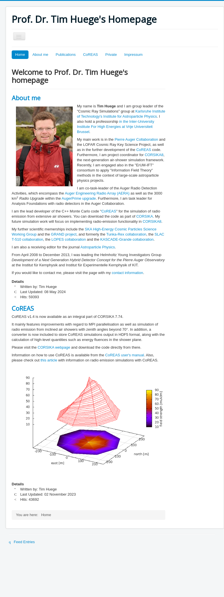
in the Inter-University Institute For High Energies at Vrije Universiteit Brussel (115, 126)
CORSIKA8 (154, 155)
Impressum (133, 54)
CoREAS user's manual (124, 355)
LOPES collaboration (69, 239)
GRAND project (64, 234)
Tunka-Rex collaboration (126, 234)
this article (48, 360)
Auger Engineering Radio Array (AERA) (97, 193)
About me (40, 54)
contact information (127, 273)
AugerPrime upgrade (79, 198)
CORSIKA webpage (54, 347)
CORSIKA (144, 216)
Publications (66, 54)
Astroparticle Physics (97, 247)
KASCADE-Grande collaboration (127, 239)
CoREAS (90, 54)
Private (111, 54)
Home (20, 54)
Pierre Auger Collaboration (137, 139)
